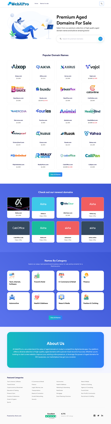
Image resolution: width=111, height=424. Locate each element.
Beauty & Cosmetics (37, 393)
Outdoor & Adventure (13, 396)
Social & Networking (37, 396)
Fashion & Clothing (86, 384)
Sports (9, 402)
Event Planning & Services (64, 396)
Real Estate (60, 390)
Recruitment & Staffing (87, 396)
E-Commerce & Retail (38, 381)
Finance (34, 384)
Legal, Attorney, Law (37, 387)
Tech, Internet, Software (14, 381)
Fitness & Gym (11, 393)
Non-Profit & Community (88, 393)
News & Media (85, 381)
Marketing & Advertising (63, 387)
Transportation (36, 390)
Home (36, 3)
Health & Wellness (61, 384)
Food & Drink (84, 390)
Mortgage (59, 393)
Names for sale (44, 3)
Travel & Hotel (11, 384)
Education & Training (13, 390)
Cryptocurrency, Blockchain (15, 387)
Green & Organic (12, 399)
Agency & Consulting (87, 387)
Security (34, 399)
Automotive (60, 381)
